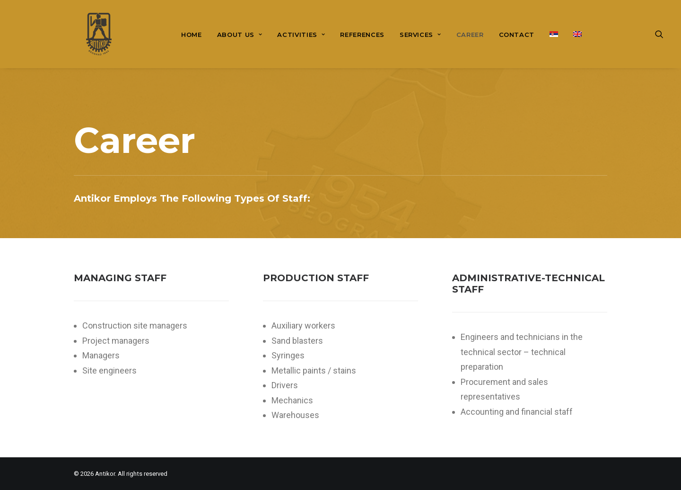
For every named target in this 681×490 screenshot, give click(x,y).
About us (239, 34)
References (362, 34)
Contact (517, 34)
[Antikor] (86, 34)
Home (191, 34)
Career (470, 34)
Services (420, 34)
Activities (301, 34)
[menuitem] (192, 35)
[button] (663, 34)
